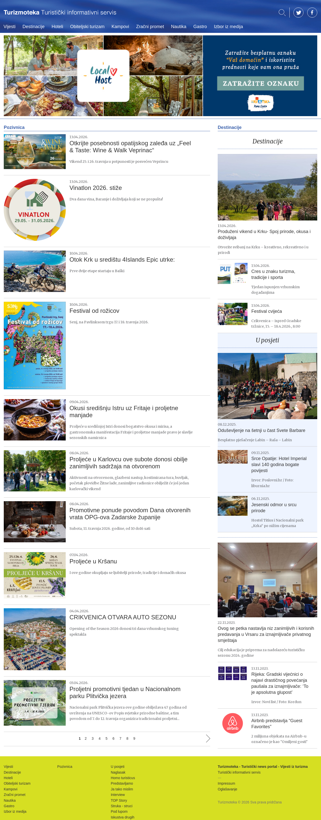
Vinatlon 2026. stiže (95, 187)
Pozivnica (64, 767)
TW (298, 13)
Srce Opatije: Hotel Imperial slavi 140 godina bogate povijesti (278, 464)
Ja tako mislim (122, 789)
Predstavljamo (122, 783)
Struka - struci (121, 806)
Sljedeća (208, 738)
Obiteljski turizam (87, 26)
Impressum (226, 783)
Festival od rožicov (94, 310)
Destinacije (34, 26)
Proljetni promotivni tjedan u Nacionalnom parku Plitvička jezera (125, 692)
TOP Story (119, 800)
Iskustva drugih (122, 817)
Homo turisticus (123, 778)
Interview (118, 795)
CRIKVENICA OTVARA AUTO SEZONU (122, 617)
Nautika (178, 26)
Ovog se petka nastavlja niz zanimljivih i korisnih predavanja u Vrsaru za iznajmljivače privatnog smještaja (266, 634)
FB (312, 13)
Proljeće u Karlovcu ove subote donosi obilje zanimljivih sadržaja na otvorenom (128, 463)
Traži (282, 12)
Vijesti (10, 26)
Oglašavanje (227, 789)
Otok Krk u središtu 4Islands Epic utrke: (122, 259)
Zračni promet (150, 26)
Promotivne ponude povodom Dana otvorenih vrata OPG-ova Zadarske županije (130, 513)
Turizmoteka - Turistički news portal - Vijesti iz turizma (60, 15)
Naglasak (118, 772)
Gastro (200, 26)
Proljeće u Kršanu (93, 561)
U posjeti (267, 340)
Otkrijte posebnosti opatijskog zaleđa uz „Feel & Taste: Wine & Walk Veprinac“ (130, 147)
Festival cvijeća (266, 311)
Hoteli (57, 26)
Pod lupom (119, 811)
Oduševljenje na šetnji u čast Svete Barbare (261, 430)
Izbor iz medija (228, 26)
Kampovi (120, 26)
